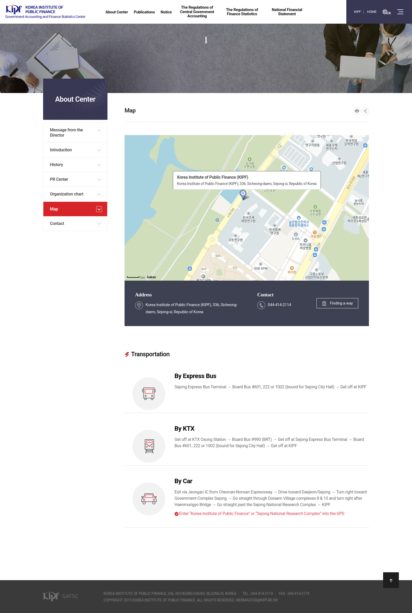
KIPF (357, 12)
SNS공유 (365, 111)
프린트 (356, 111)
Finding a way (341, 303)
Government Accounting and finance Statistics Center (45, 12)
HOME (372, 12)
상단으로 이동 (391, 580)
